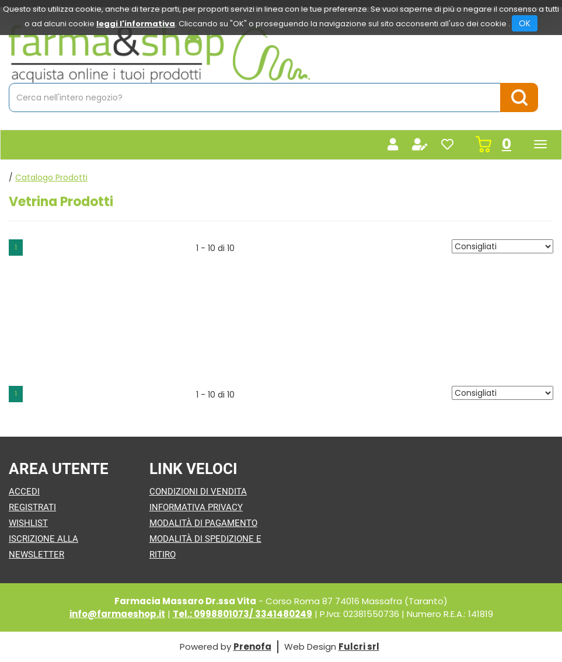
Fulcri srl (358, 646)
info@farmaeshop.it (117, 614)
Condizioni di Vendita (198, 491)
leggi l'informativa (135, 23)
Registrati (32, 507)
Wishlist (28, 523)
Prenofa (252, 646)
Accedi (24, 491)
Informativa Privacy (196, 507)
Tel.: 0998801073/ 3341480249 (242, 614)
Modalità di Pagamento (203, 523)
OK (524, 23)
